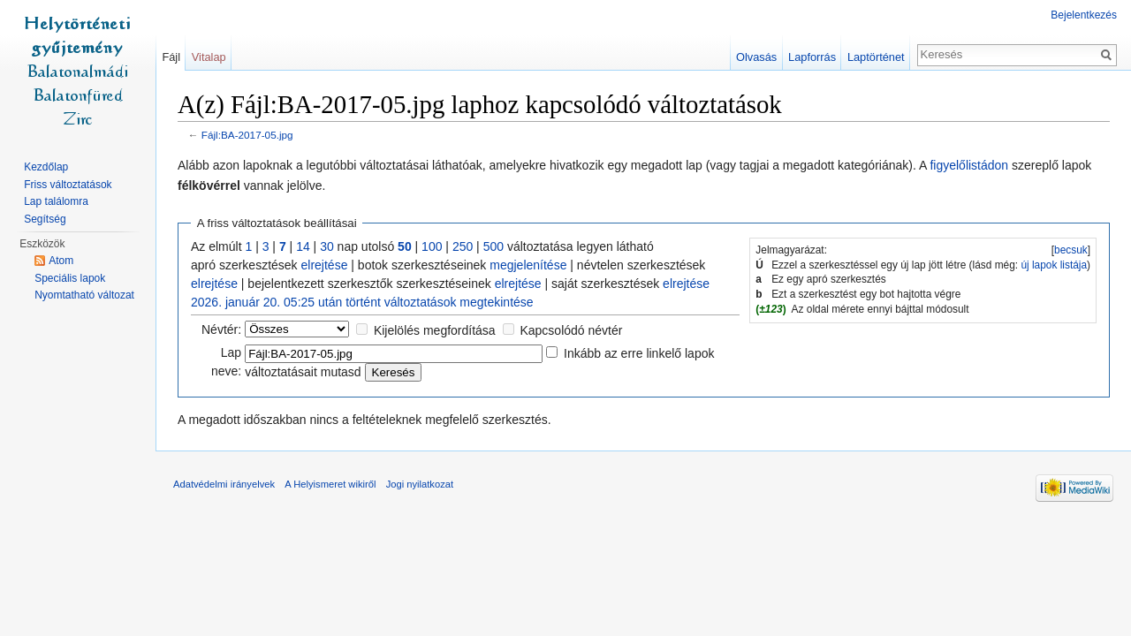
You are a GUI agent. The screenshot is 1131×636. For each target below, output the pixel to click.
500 (493, 246)
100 (431, 246)
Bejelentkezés (1084, 15)
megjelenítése (528, 265)
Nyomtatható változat (84, 295)
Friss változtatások (67, 184)
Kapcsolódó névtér (571, 330)
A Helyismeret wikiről (330, 484)
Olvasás (756, 57)
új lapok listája (1054, 265)
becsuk (1071, 250)
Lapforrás (812, 57)
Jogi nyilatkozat (420, 484)
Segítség (44, 219)
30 (327, 246)
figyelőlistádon (969, 165)
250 (462, 246)
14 (303, 246)
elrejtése (324, 265)
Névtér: (221, 329)
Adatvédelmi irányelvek (224, 484)
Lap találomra (56, 201)
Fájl (171, 57)
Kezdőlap (46, 167)
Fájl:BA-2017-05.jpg (247, 134)
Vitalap (209, 57)
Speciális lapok (69, 278)
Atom (61, 260)
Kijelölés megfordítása (435, 330)
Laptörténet (876, 57)
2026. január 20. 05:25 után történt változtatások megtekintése (362, 302)
